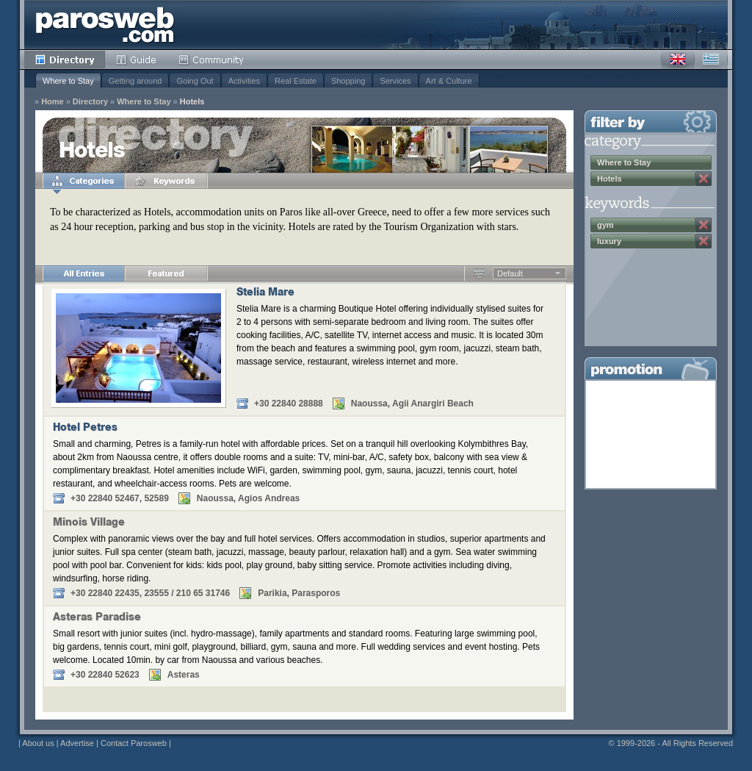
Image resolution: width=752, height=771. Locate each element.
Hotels (192, 102)
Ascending (479, 273)
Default (510, 273)
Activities (244, 80)
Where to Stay (68, 80)
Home (52, 102)
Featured (166, 273)
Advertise (77, 743)
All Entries (83, 273)
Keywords (166, 181)
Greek (711, 59)
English (678, 59)
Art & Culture (449, 80)
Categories (83, 181)
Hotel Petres (85, 428)
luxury (609, 241)
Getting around (135, 80)
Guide (136, 59)
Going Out (194, 80)
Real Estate (296, 80)
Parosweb (105, 24)
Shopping (348, 80)
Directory (64, 59)
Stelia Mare (265, 293)
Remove (703, 178)
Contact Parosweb (134, 743)
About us (38, 743)
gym (605, 224)
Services (395, 80)
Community (211, 59)
